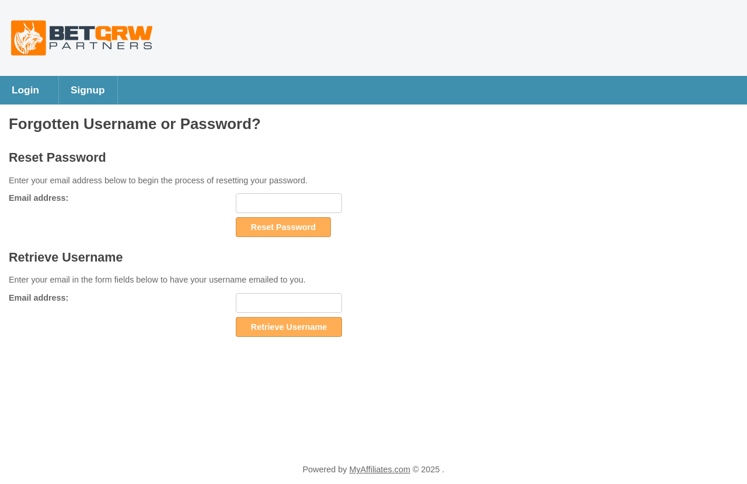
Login (25, 90)
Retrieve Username (289, 327)
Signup (88, 90)
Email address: (38, 198)
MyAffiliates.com (379, 469)
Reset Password (283, 227)
